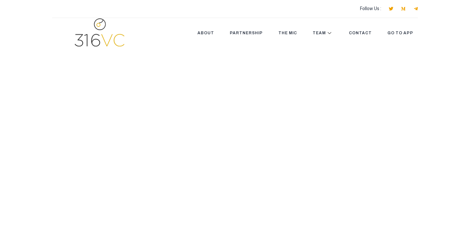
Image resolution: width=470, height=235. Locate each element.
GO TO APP (400, 33)
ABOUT (205, 33)
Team (323, 33)
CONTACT (360, 33)
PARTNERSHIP (246, 33)
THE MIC (287, 33)
